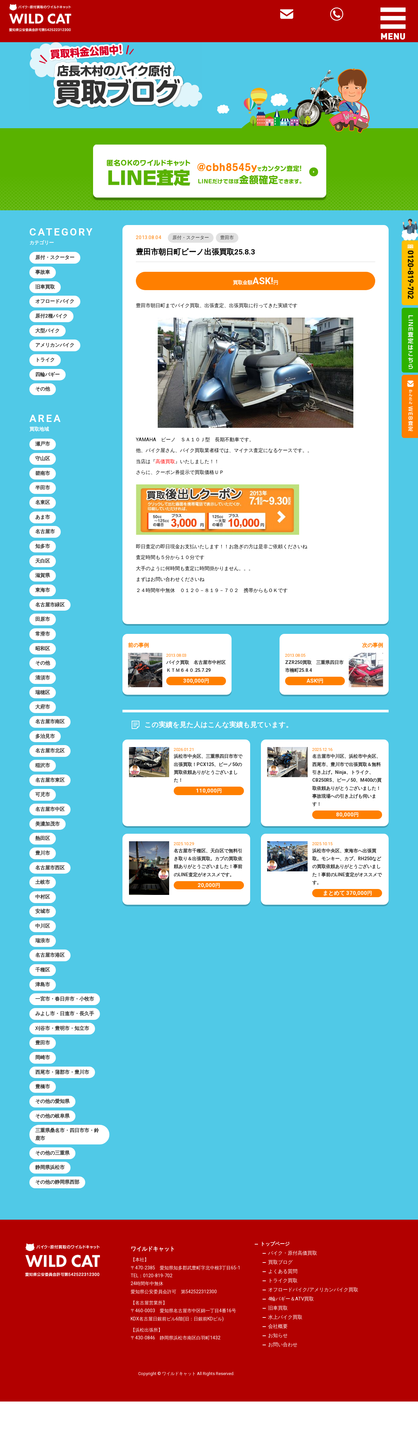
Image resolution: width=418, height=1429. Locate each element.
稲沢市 (42, 774)
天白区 (42, 566)
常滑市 (42, 640)
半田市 (42, 492)
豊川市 (42, 863)
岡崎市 (42, 1071)
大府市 (42, 715)
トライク (45, 362)
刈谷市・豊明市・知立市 (62, 1042)
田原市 (42, 625)
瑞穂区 (42, 700)
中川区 (42, 938)
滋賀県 (42, 581)
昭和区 (42, 655)
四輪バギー (47, 377)
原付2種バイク (51, 317)
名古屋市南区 (50, 730)
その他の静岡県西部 (57, 1199)
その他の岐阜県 (52, 1131)
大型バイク (47, 332)
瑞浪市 (42, 953)
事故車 (42, 273)
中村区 (42, 908)
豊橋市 (42, 1101)
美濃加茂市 (47, 834)
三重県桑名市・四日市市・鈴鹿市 (67, 1150)
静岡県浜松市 (50, 1184)
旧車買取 (45, 288)
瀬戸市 (42, 447)
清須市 (42, 685)
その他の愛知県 (52, 1116)
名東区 (42, 507)
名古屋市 (45, 536)
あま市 (42, 521)
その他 (42, 392)
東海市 (42, 596)
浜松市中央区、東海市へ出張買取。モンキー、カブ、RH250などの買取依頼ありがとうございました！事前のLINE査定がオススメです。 (347, 866)
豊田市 (227, 237)
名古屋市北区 (50, 759)
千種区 (42, 982)
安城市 (42, 923)
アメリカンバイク (54, 347)
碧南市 (42, 477)
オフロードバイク (54, 302)
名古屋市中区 (50, 819)
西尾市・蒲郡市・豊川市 (62, 1086)
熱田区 (42, 848)
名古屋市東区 (50, 789)
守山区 (42, 462)
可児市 (42, 804)
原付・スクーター (190, 237)
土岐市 (42, 893)
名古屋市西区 (50, 878)
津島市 (42, 997)
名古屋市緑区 (50, 611)
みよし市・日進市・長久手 (64, 1027)
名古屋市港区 (50, 967)
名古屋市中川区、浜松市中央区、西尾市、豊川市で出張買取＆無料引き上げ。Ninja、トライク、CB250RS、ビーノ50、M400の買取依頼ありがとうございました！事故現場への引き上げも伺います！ (346, 780)
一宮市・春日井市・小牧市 (64, 1012)
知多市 (42, 551)
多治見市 (45, 744)
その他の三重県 (52, 1169)
